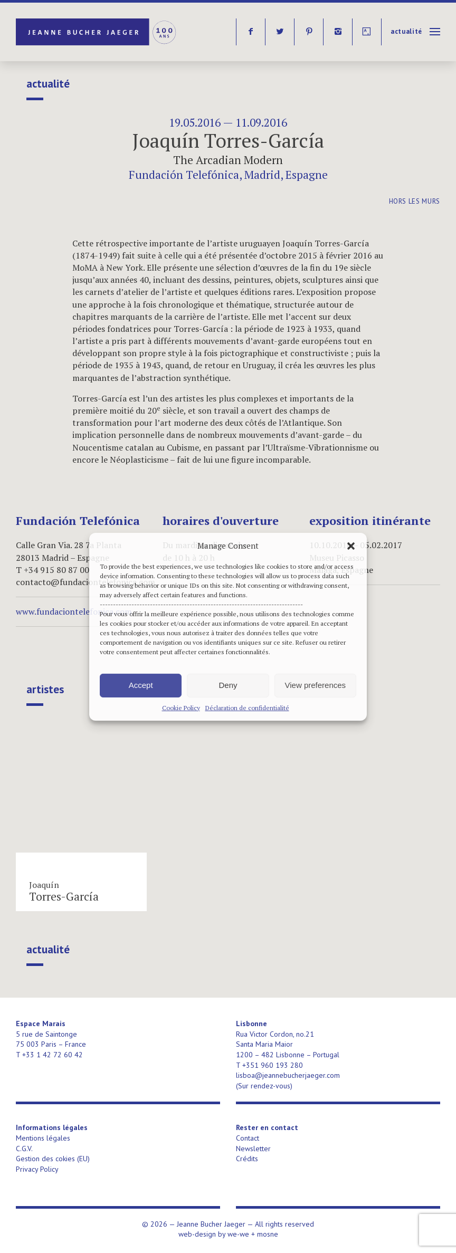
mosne (267, 1234)
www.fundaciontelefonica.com (74, 611)
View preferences (315, 685)
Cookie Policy (181, 707)
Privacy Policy (37, 1169)
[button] (351, 545)
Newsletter (253, 1148)
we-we (238, 1234)
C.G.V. (24, 1148)
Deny (227, 685)
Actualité (406, 31)
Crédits (247, 1158)
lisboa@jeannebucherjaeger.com (288, 1075)
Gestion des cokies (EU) (53, 1158)
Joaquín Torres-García (228, 141)
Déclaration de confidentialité (247, 707)
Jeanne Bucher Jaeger (97, 31)
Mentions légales (43, 1138)
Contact (247, 1138)
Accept (141, 685)
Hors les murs (414, 201)
